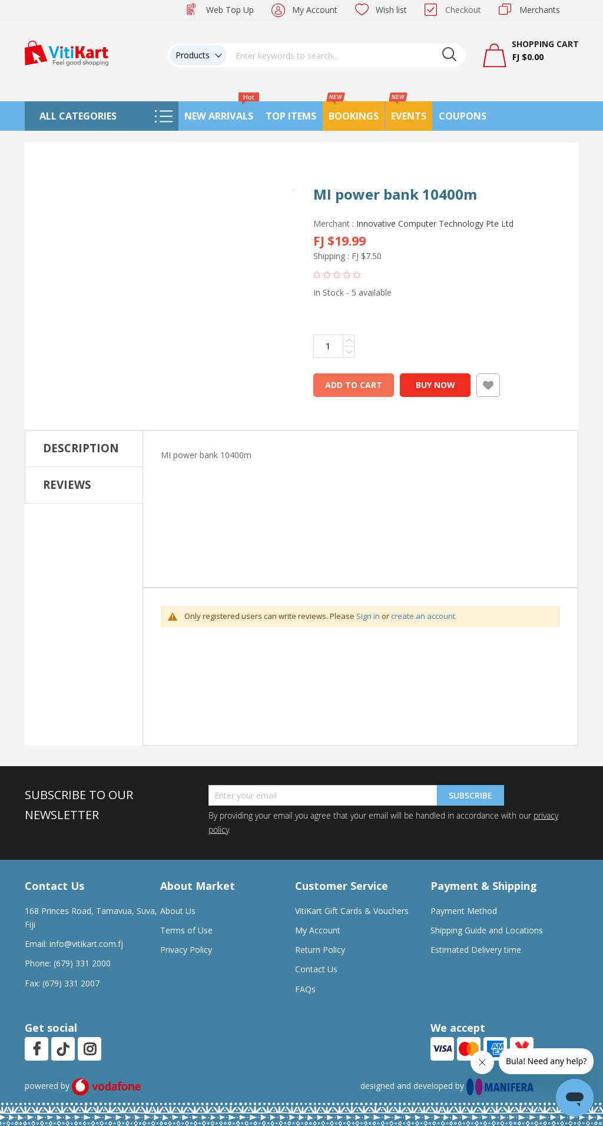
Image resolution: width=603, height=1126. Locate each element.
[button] (159, 198)
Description (81, 448)
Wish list (391, 9)
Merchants (539, 9)
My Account (314, 9)
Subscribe (470, 795)
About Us (178, 910)
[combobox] (346, 55)
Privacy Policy (186, 949)
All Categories (78, 116)
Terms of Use (186, 930)
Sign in (368, 616)
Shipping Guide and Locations (486, 930)
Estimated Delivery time (475, 949)
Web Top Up (230, 9)
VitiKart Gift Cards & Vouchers (352, 910)
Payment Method (463, 910)
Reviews (67, 484)
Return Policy (320, 949)
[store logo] (66, 52)
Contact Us (316, 969)
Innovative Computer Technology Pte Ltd (434, 223)
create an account (423, 616)
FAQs (305, 989)
